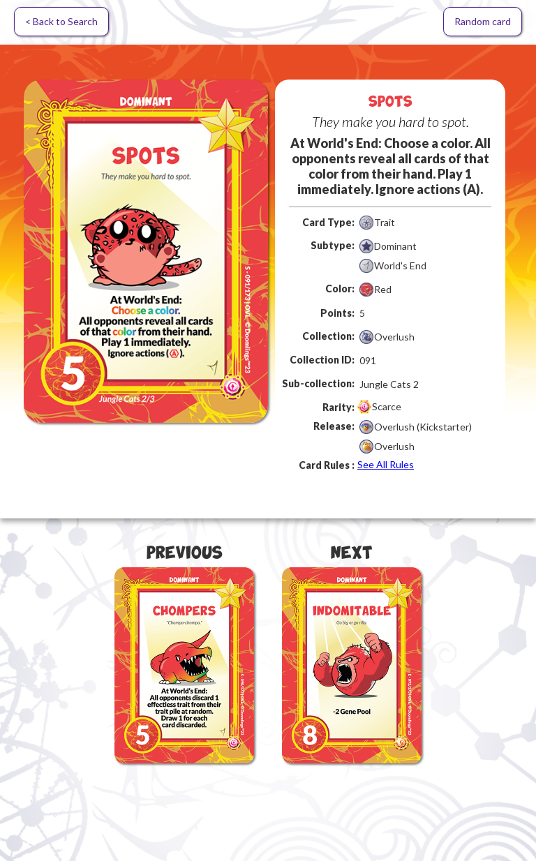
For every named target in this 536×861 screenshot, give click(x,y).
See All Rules (385, 464)
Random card (482, 21)
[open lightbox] (146, 251)
